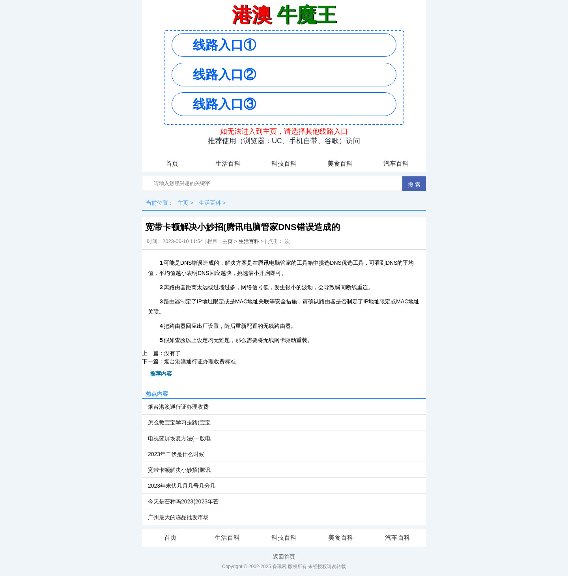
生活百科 (228, 163)
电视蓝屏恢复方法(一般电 (179, 438)
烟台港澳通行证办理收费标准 (200, 361)
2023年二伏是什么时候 (176, 454)
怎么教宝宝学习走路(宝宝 (179, 422)
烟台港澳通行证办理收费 (178, 407)
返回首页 (284, 557)
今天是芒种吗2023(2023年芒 (183, 501)
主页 (183, 203)
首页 (172, 163)
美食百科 (340, 163)
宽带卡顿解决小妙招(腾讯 (179, 470)
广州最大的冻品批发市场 (178, 517)
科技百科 (284, 163)
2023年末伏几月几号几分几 (181, 485)
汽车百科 (396, 163)
